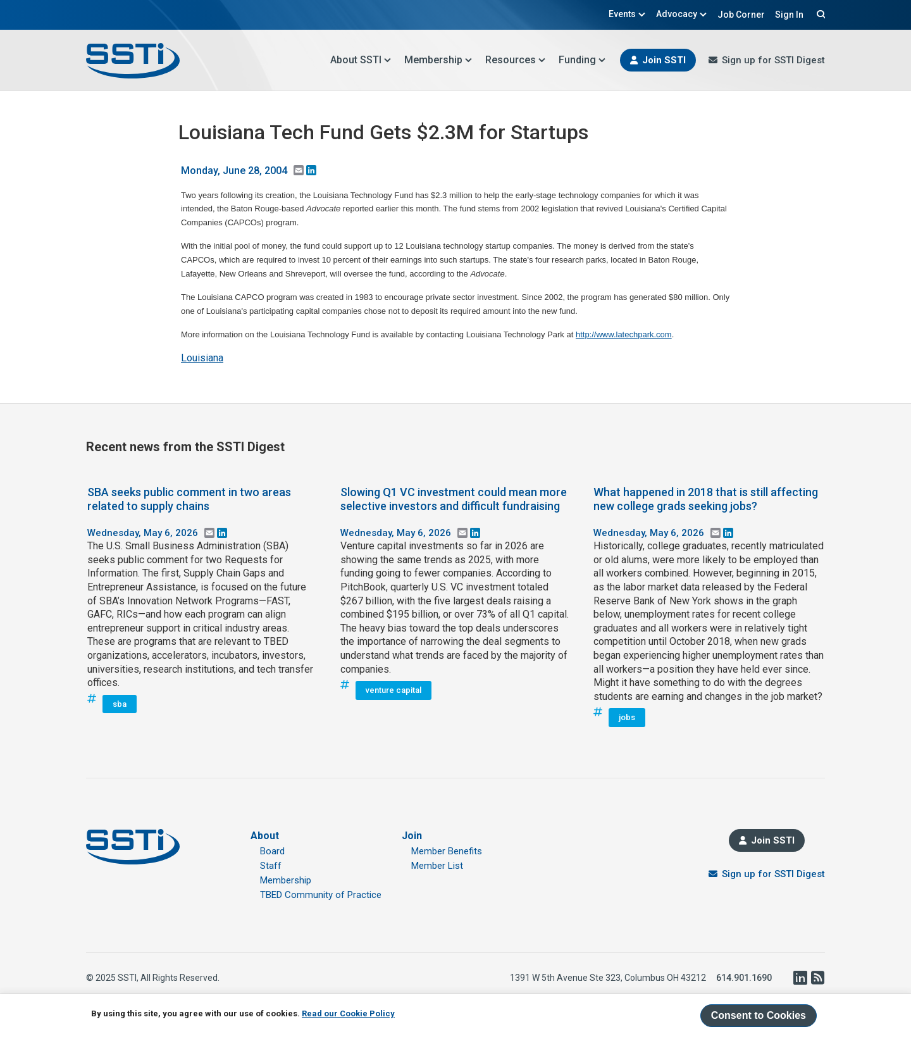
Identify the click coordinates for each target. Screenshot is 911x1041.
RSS (817, 977)
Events (627, 14)
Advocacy (681, 14)
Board (272, 851)
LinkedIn (799, 977)
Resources (515, 60)
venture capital (393, 690)
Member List (437, 865)
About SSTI (361, 60)
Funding (582, 60)
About (265, 836)
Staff (271, 865)
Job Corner (741, 14)
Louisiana (202, 358)
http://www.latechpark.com (624, 334)
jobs (627, 717)
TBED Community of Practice (320, 895)
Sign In (789, 14)
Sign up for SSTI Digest (773, 60)
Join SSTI (664, 60)
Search (819, 14)
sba (120, 704)
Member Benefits (446, 851)
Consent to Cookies (758, 1015)
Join (412, 836)
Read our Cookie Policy (348, 1013)
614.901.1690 (744, 978)
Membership (438, 60)
